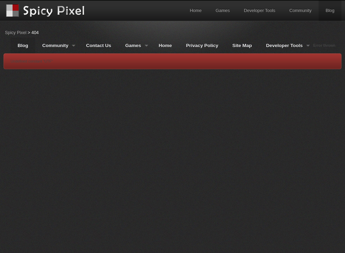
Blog (330, 10)
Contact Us (98, 45)
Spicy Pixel (15, 32)
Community (300, 10)
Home (195, 10)
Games (223, 10)
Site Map (242, 45)
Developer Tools (259, 10)
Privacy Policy (202, 45)
